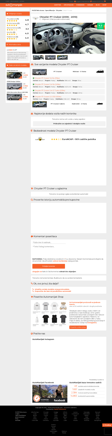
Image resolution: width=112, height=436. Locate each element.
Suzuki (53, 426)
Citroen (46, 414)
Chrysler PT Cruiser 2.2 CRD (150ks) (48, 97)
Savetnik (57, 5)
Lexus (75, 415)
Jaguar (65, 414)
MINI (75, 418)
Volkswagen (53, 431)
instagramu (92, 323)
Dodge (56, 412)
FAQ (16, 418)
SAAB (98, 415)
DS (46, 417)
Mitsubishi (86, 414)
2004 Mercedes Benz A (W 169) (17, 92)
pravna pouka (14, 1)
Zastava (64, 431)
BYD (35, 417)
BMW (35, 415)
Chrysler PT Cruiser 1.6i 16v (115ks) (47, 78)
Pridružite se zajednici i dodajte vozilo (69, 124)
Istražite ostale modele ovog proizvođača (52, 289)
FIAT (55, 414)
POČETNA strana (38, 10)
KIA (65, 418)
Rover (98, 414)
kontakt (22, 1)
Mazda (75, 420)
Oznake (90, 5)
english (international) (84, 1)
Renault (97, 412)
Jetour (65, 417)
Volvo (53, 433)
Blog (98, 5)
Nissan (87, 415)
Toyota (53, 429)
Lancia (75, 412)
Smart (98, 418)
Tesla (53, 428)
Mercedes (86, 412)
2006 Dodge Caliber (13, 81)
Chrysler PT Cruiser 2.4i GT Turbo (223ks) (50, 91)
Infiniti (65, 412)
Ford (55, 415)
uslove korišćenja (60, 261)
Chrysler (59, 10)
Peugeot (86, 418)
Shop (104, 5)
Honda (56, 418)
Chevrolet (35, 420)
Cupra (46, 415)
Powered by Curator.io (96, 379)
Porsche (86, 420)
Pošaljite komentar (48, 266)
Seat (97, 417)
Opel (86, 417)
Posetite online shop (78, 327)
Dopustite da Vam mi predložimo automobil (53, 291)
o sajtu (7, 1)
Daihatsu (46, 420)
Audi (34, 414)
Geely (56, 417)
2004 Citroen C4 (12, 70)
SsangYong (97, 420)
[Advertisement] (17, 137)
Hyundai (56, 420)
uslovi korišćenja (20, 415)
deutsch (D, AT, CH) (99, 1)
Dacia (46, 418)
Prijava (72, 1)
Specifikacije (69, 5)
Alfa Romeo (35, 412)
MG (75, 417)
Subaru (53, 424)
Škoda (64, 433)
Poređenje (80, 5)
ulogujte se (37, 272)
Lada (65, 420)
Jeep (65, 415)
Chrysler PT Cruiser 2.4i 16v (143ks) (47, 84)
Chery (35, 418)
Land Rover (75, 414)
